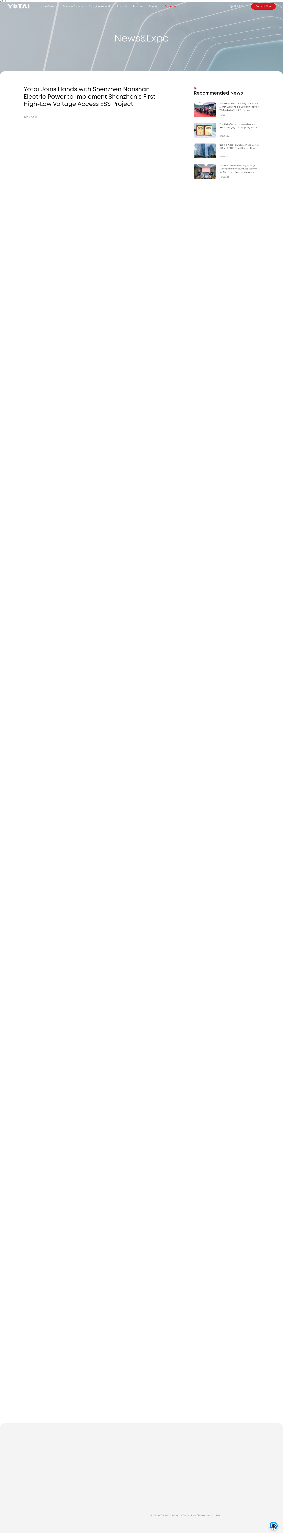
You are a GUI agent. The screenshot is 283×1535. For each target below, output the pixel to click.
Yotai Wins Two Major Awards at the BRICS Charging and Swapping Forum (238, 126)
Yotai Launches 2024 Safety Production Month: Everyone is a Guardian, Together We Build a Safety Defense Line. (239, 107)
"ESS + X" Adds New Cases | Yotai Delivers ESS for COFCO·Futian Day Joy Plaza (239, 147)
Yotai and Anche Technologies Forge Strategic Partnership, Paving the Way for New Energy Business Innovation (238, 169)
